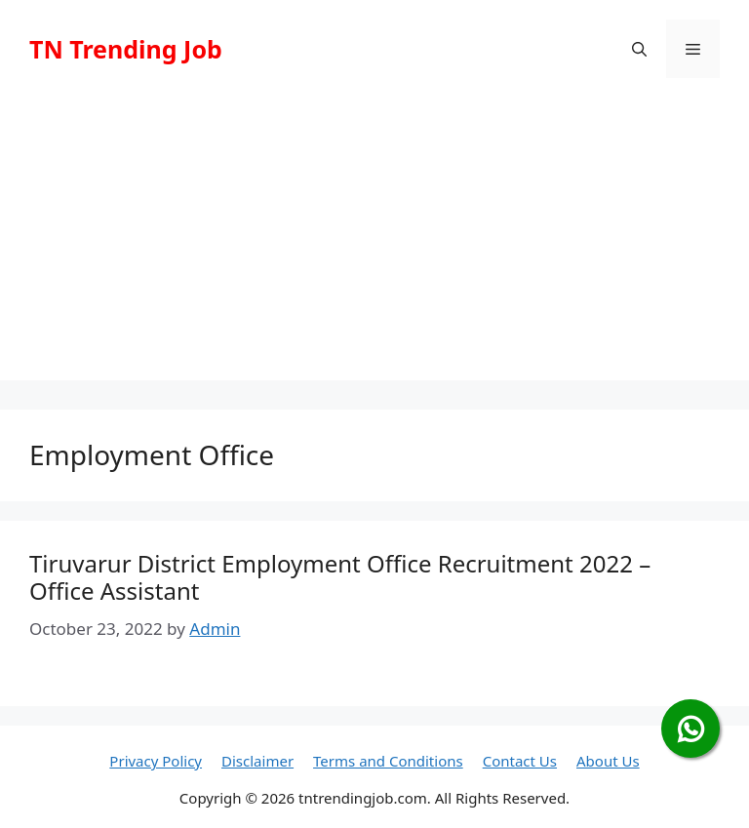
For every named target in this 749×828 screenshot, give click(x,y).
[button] (639, 49)
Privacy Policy (155, 760)
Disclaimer (257, 760)
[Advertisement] (374, 243)
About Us (608, 760)
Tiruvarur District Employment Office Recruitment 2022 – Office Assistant (339, 577)
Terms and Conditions (388, 760)
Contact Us (520, 760)
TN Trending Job (125, 48)
